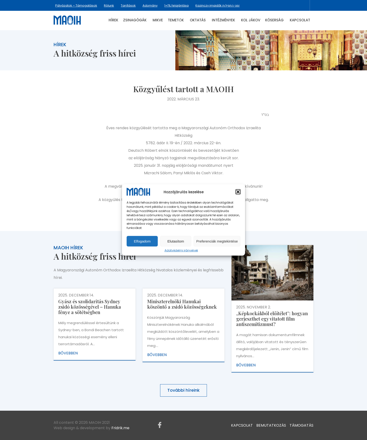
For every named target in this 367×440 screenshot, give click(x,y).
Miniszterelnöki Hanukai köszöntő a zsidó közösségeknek (182, 304)
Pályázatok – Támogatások (76, 5)
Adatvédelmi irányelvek (181, 250)
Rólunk (109, 5)
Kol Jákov (250, 20)
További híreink (183, 390)
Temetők (176, 20)
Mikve (158, 20)
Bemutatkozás (271, 425)
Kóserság (274, 20)
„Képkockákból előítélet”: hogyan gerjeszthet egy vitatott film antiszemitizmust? (272, 318)
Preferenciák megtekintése (217, 241)
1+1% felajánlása (176, 5)
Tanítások (128, 5)
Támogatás (301, 425)
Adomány (150, 5)
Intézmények (223, 20)
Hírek (113, 20)
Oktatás (198, 20)
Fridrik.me (120, 428)
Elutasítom (175, 241)
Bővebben (68, 353)
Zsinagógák (135, 20)
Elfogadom (142, 241)
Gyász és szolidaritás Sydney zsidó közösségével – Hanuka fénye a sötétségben (89, 306)
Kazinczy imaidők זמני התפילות (217, 5)
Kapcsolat (300, 20)
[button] (238, 192)
